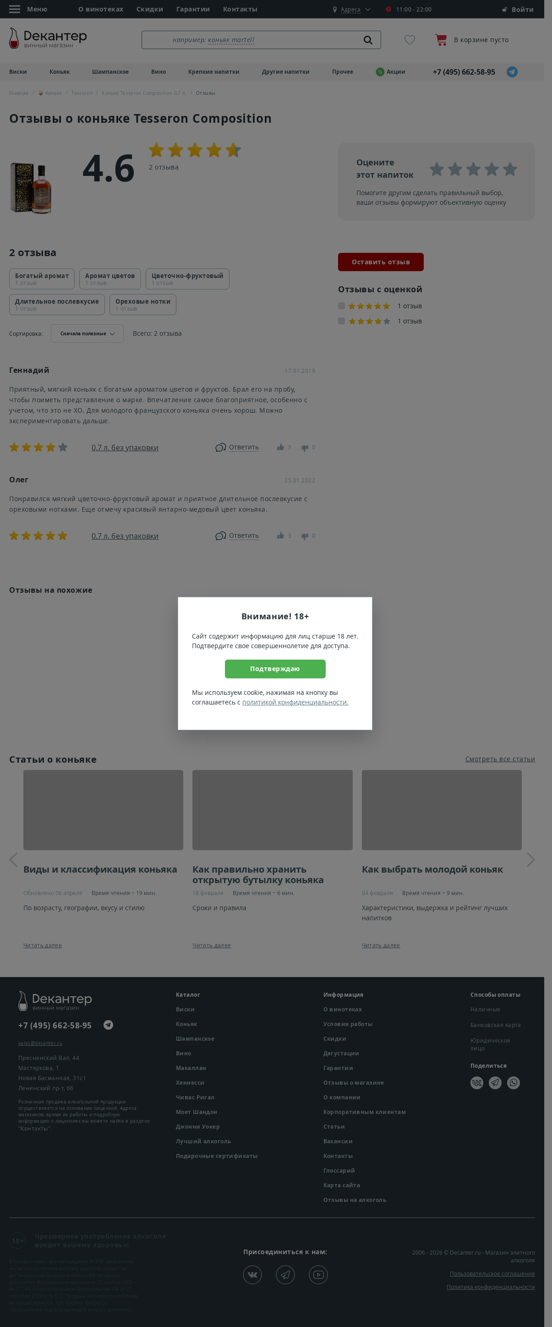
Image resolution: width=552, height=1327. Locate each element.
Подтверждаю (275, 668)
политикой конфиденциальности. (295, 702)
